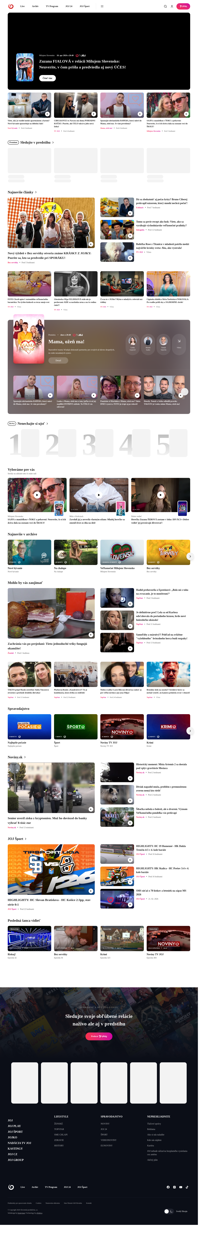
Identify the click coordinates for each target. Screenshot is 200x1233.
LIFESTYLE (61, 1116)
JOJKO (13, 1141)
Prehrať (99, 1036)
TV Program (52, 6)
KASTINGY (17, 1154)
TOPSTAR (59, 1129)
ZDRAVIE (59, 1140)
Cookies (38, 1211)
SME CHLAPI (61, 1134)
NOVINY (105, 1124)
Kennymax (21, 1221)
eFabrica (39, 1221)
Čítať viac (47, 78)
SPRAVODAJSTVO (112, 1116)
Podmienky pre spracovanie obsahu (20, 1211)
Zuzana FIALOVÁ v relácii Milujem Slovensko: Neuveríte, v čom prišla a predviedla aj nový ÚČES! (82, 64)
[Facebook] (168, 1195)
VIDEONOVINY (109, 1140)
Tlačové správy (154, 1124)
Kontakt (89, 1211)
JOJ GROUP (18, 1167)
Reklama (151, 1129)
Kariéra (150, 1145)
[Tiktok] (187, 1195)
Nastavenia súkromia (53, 1211)
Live (22, 6)
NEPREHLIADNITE (158, 1116)
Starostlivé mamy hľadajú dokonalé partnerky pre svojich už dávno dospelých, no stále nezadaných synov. (81, 351)
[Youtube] (181, 1195)
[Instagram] (174, 1195)
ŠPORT (104, 1134)
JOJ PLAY (16, 1128)
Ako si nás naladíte (155, 1134)
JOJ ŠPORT (17, 1134)
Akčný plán (152, 1160)
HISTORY (59, 1145)
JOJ (11, 1121)
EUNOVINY (107, 1145)
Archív (35, 6)
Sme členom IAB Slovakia (73, 1211)
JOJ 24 (68, 6)
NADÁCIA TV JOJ (22, 1147)
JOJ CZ (14, 1161)
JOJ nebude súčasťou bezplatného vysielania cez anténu (167, 1153)
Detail (58, 360)
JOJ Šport (85, 6)
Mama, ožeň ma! (66, 341)
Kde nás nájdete (154, 1140)
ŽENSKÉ (58, 1124)
